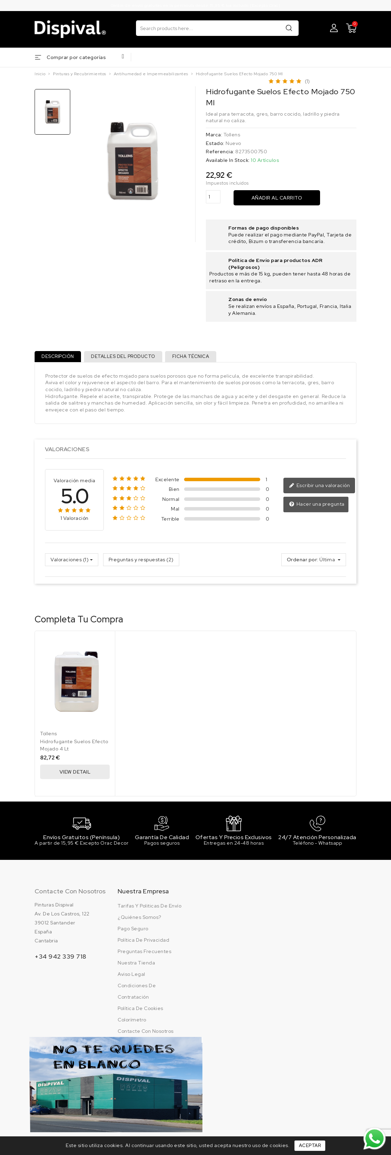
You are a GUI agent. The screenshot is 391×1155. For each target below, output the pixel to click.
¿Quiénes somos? (139, 922)
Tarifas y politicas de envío (149, 910)
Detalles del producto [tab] (127, 358)
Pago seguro (133, 933)
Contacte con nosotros (70, 896)
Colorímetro (132, 1024)
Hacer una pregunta (317, 507)
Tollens (232, 135)
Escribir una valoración (319, 488)
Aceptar (310, 1145)
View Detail (75, 774)
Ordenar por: (302, 562)
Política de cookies (140, 1013)
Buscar (289, 28)
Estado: (215, 143)
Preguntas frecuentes (144, 956)
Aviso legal (131, 979)
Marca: (214, 135)
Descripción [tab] (59, 358)
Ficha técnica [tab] (197, 358)
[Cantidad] (213, 197)
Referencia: (220, 151)
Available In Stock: (228, 160)
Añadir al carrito (277, 198)
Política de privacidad (143, 944)
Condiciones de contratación (137, 995)
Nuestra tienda (136, 967)
